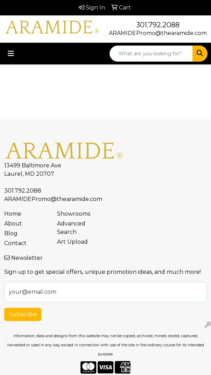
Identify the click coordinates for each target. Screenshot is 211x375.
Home (12, 213)
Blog (10, 233)
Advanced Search (71, 227)
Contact (15, 243)
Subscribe (23, 314)
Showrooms (73, 213)
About (13, 223)
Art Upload (72, 241)
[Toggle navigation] (10, 53)
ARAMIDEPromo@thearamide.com (158, 33)
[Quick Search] (151, 54)
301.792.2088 (158, 25)
